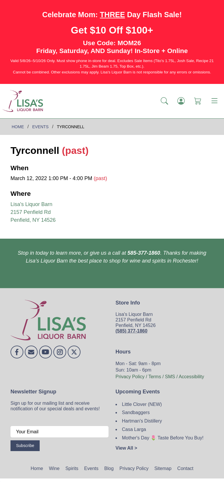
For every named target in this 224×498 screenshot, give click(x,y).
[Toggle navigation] (214, 101)
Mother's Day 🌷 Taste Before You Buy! (163, 437)
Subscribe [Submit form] (25, 445)
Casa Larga (134, 429)
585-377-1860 (143, 253)
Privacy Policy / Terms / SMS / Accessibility (160, 376)
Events (91, 468)
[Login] (181, 101)
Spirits (71, 468)
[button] (164, 101)
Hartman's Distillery (142, 420)
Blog (109, 468)
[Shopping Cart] (197, 101)
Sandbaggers (136, 412)
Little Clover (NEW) (142, 404)
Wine (54, 468)
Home (37, 468)
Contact (185, 468)
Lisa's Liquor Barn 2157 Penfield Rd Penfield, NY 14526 (33, 212)
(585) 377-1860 (131, 330)
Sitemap (163, 468)
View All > (126, 448)
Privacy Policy (134, 468)
